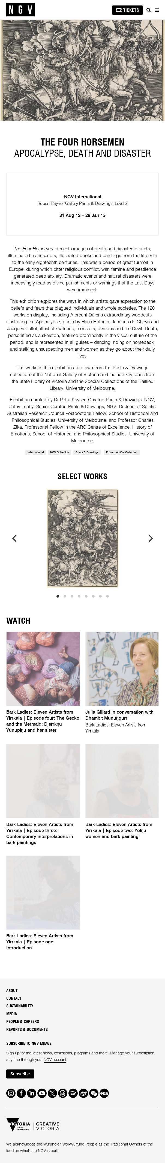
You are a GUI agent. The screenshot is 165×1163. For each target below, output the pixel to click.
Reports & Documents (27, 1030)
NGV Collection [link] (59, 452)
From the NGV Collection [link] (121, 452)
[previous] (15, 538)
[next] (150, 538)
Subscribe (20, 1074)
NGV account (55, 1060)
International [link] (36, 452)
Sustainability (19, 1006)
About (11, 991)
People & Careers (22, 1022)
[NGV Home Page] (20, 10)
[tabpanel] (82, 70)
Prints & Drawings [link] (87, 452)
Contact (14, 998)
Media (11, 1014)
